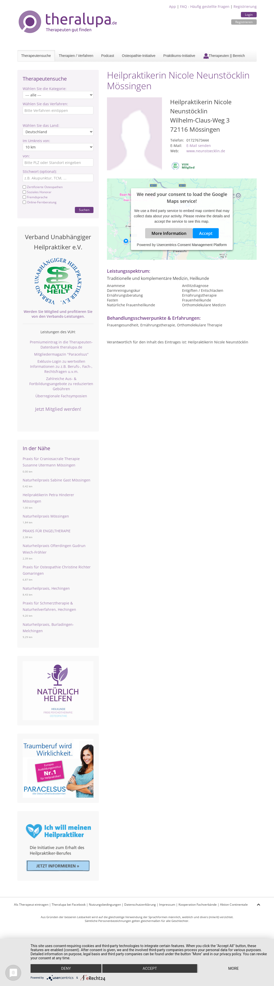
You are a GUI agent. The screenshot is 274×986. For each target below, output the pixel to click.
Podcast (107, 56)
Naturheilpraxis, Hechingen (46, 588)
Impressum (167, 904)
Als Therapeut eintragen (31, 904)
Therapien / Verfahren (76, 56)
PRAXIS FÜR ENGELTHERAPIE (47, 530)
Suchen (84, 210)
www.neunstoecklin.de (205, 150)
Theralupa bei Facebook (69, 904)
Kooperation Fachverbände (198, 904)
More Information (169, 233)
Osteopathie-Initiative (139, 56)
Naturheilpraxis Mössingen (46, 516)
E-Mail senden (198, 145)
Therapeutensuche (36, 56)
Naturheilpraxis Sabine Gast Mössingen (56, 480)
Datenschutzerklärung (140, 904)
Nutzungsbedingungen (105, 904)
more (233, 968)
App (172, 6)
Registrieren (244, 22)
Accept (205, 233)
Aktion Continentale (234, 904)
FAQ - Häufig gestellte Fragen (204, 6)
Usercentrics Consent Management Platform (192, 245)
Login (249, 14)
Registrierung (245, 6)
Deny (66, 968)
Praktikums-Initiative (179, 56)
